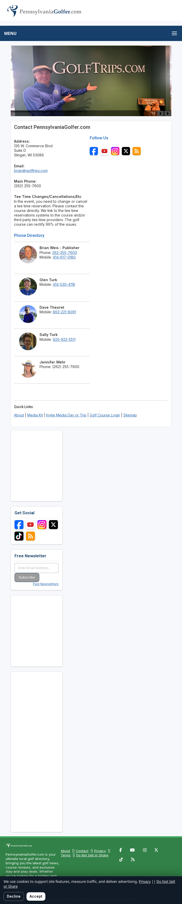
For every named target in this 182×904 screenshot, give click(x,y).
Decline (14, 896)
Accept (36, 896)
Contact (82, 851)
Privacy (100, 851)
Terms (66, 855)
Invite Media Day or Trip (66, 415)
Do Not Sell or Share (92, 855)
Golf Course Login (105, 415)
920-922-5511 (64, 339)
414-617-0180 (64, 257)
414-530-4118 (64, 284)
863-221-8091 (64, 312)
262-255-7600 (64, 252)
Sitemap (130, 415)
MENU (10, 33)
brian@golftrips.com (31, 170)
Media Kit (35, 415)
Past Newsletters (46, 584)
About (19, 415)
